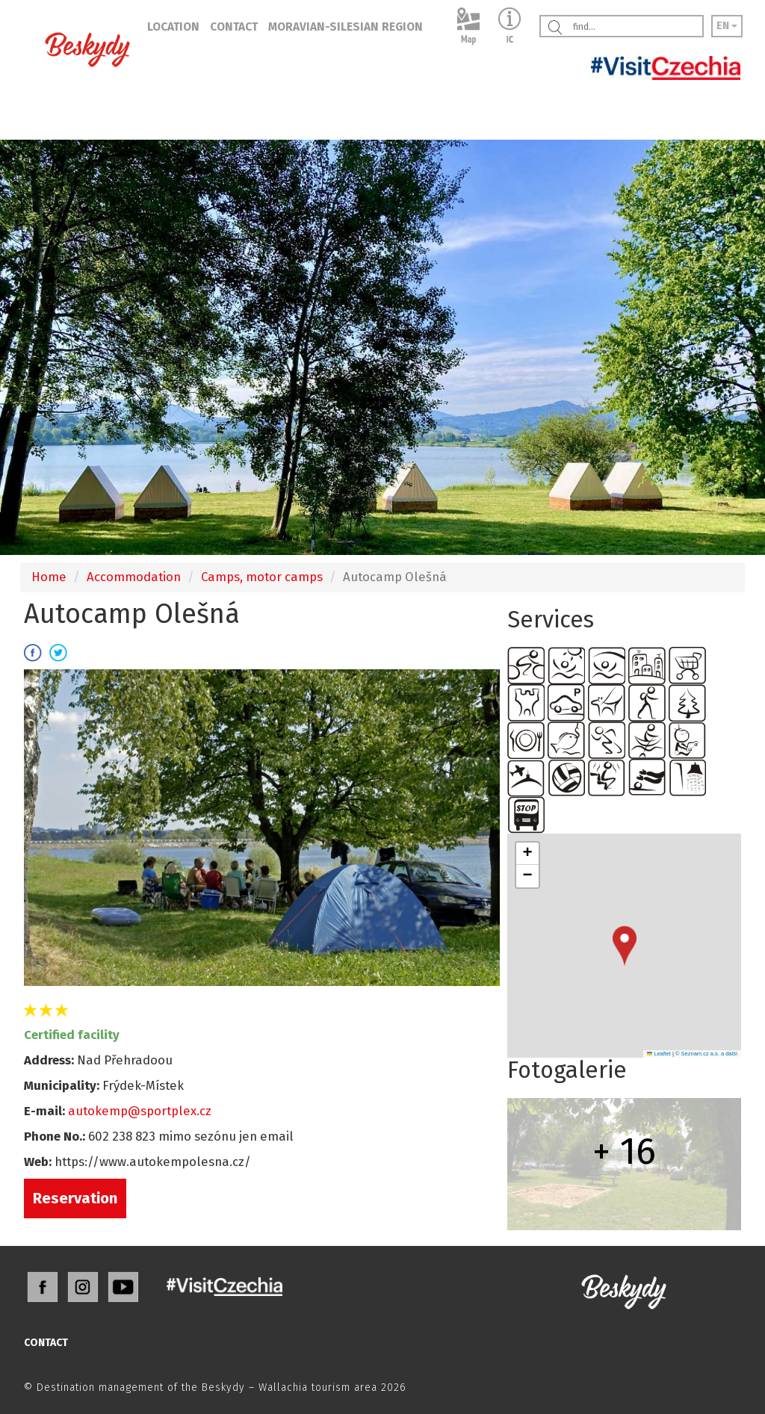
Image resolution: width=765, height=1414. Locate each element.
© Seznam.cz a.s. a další (706, 1053)
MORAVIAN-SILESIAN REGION (345, 27)
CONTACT (234, 27)
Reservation (75, 1198)
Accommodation (134, 576)
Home (48, 576)
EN (726, 25)
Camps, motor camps (262, 576)
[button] (625, 946)
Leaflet (659, 1053)
